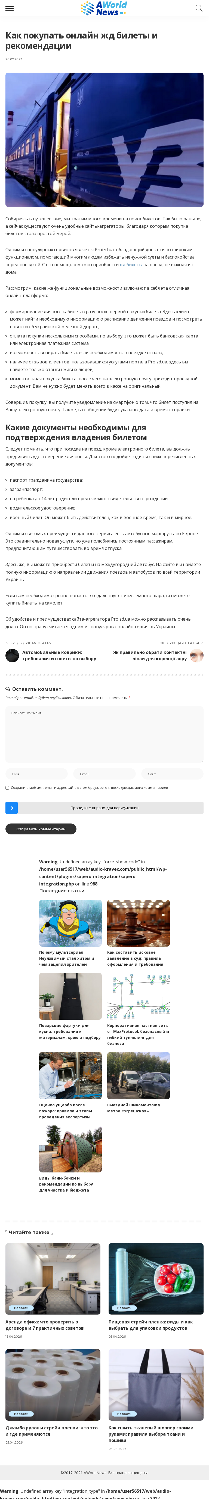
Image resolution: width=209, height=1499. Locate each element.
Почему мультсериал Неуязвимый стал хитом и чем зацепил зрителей (66, 958)
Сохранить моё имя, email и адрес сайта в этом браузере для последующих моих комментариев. (89, 787)
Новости (21, 1305)
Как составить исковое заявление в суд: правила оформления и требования (135, 958)
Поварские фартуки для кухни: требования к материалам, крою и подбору (70, 1030)
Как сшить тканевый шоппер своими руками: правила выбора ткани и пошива (151, 1430)
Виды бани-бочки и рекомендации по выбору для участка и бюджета (66, 1181)
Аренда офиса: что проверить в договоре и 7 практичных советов (44, 1322)
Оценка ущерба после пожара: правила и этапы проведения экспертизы (65, 1108)
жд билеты (131, 265)
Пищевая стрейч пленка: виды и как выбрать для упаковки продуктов (151, 1322)
